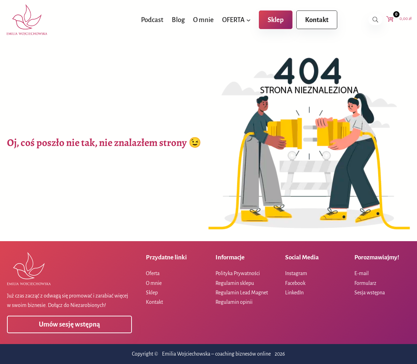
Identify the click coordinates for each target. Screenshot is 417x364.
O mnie (154, 283)
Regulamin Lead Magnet (241, 292)
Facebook (295, 283)
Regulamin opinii (234, 302)
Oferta (153, 273)
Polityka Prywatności (237, 273)
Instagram (296, 273)
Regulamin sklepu (234, 283)
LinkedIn (294, 292)
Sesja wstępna (369, 292)
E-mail (361, 273)
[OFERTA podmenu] (248, 20)
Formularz (365, 283)
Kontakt (316, 19)
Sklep (276, 19)
